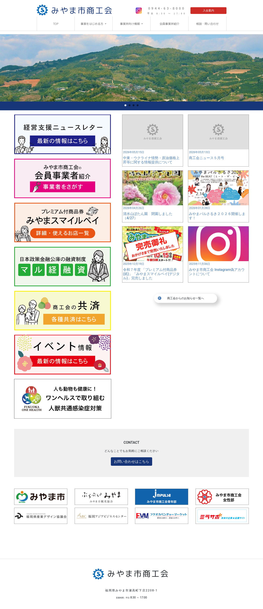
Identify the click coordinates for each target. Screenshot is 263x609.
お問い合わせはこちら (131, 461)
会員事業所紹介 (169, 24)
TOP (55, 24)
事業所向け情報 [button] (130, 24)
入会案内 (208, 10)
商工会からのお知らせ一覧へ (185, 298)
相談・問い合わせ (207, 24)
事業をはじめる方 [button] (92, 24)
